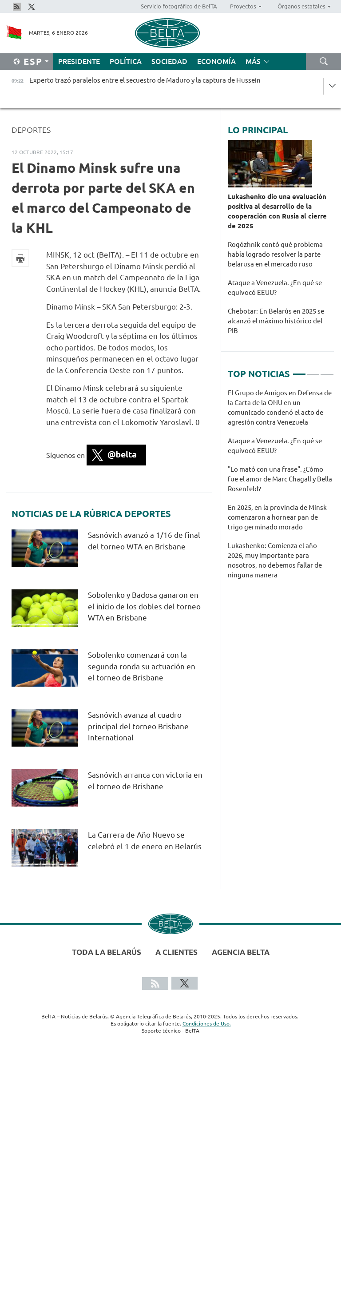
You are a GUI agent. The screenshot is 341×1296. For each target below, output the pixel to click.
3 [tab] (327, 370)
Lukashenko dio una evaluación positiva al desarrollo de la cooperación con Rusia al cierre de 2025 (277, 211)
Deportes (31, 130)
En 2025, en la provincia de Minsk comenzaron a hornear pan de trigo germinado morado (277, 517)
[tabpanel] (281, 488)
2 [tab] (313, 370)
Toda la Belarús (106, 952)
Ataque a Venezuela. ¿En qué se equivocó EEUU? (275, 287)
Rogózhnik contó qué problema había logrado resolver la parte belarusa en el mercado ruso (275, 254)
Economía (216, 61)
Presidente (79, 61)
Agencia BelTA (241, 952)
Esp (33, 61)
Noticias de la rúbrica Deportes (91, 513)
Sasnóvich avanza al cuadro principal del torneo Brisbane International (138, 726)
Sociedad (169, 61)
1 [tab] (299, 370)
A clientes (176, 952)
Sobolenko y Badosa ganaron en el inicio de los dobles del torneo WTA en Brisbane (144, 606)
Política (126, 61)
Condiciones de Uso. (206, 1023)
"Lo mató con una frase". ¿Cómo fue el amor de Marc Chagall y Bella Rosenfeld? (280, 479)
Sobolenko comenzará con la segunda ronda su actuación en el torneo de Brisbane (141, 666)
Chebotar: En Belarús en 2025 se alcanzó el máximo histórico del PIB (276, 320)
